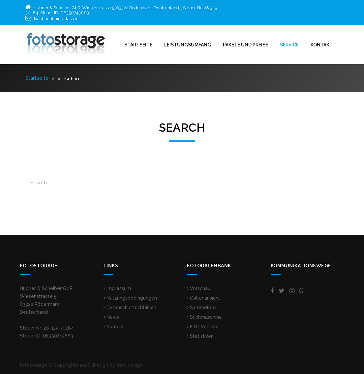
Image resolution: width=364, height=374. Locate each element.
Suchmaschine (204, 317)
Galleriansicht (203, 298)
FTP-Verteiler (203, 326)
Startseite (138, 44)
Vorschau (198, 288)
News (111, 317)
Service (289, 44)
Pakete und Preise (245, 44)
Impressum (117, 288)
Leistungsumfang (187, 44)
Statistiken (200, 336)
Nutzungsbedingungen (130, 298)
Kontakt (322, 44)
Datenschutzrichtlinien (130, 307)
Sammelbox (202, 307)
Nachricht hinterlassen (56, 18)
